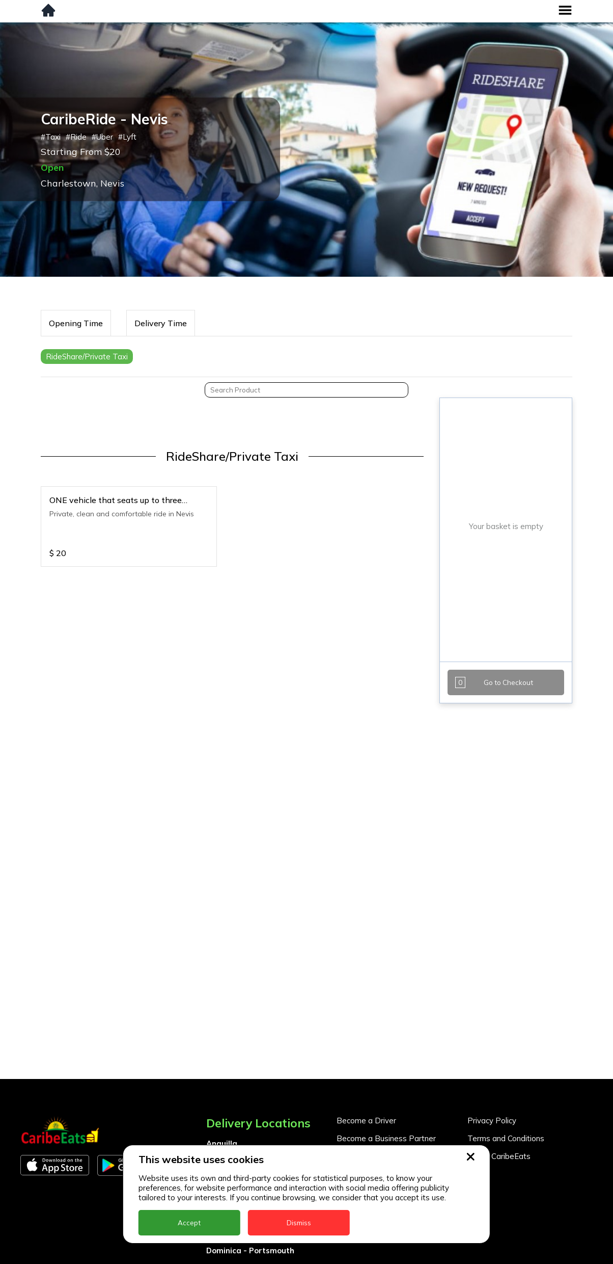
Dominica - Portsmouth (250, 1250)
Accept (189, 1223)
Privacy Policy (491, 1120)
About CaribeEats (499, 1156)
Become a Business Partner (386, 1138)
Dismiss (299, 1223)
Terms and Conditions (505, 1138)
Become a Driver (366, 1120)
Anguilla (221, 1143)
